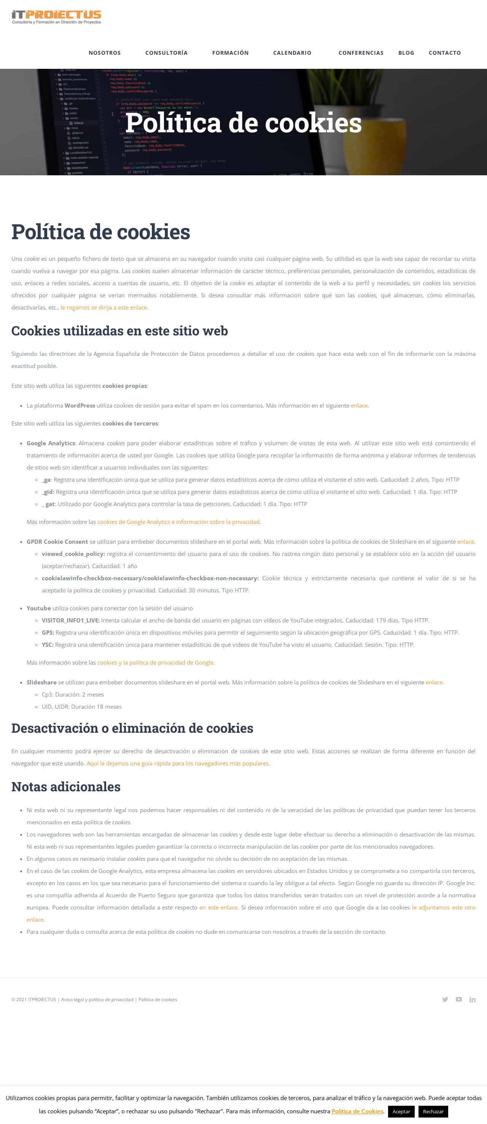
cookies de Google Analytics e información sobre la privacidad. (179, 521)
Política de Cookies (357, 1111)
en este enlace (218, 907)
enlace (359, 405)
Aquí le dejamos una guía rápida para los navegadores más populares (178, 763)
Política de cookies (157, 999)
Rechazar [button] (433, 1111)
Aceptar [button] (401, 1111)
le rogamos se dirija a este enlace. (104, 307)
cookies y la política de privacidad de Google (155, 662)
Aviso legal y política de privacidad (97, 999)
